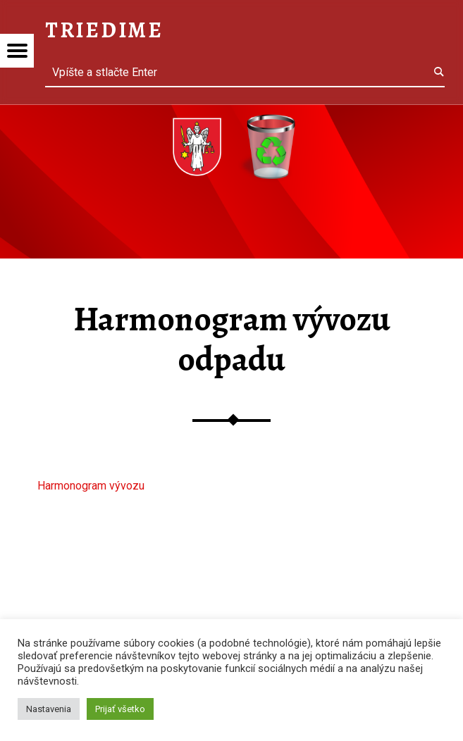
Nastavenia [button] (48, 709)
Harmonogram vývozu (90, 485)
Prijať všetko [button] (120, 709)
